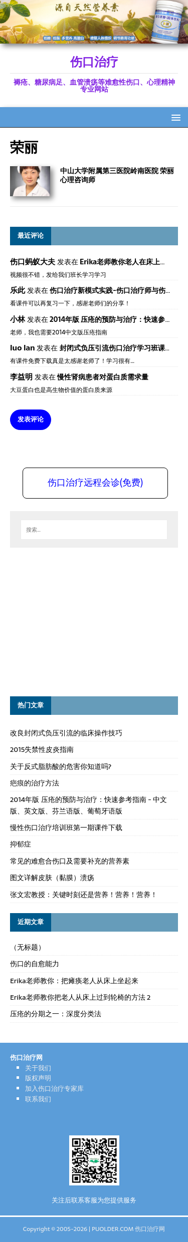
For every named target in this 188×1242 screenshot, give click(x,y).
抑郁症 (20, 844)
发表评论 (31, 419)
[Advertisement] (85, 620)
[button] (174, 117)
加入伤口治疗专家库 (54, 1088)
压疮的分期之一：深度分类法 (55, 1013)
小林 (17, 319)
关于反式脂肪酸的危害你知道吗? (60, 766)
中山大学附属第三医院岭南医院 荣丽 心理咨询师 (117, 175)
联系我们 (38, 1099)
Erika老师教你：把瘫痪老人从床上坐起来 (74, 980)
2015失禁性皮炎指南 (42, 749)
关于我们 (38, 1068)
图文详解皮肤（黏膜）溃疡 (52, 877)
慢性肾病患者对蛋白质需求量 (102, 376)
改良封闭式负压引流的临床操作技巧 (66, 732)
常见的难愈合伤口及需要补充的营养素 (69, 861)
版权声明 (38, 1078)
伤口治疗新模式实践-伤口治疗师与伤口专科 (118, 290)
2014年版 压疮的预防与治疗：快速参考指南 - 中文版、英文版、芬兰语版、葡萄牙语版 (88, 805)
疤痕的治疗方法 (34, 782)
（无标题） (27, 947)
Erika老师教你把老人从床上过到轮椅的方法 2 (80, 997)
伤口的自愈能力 (34, 963)
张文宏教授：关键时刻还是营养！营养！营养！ (83, 894)
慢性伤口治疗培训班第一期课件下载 (66, 827)
